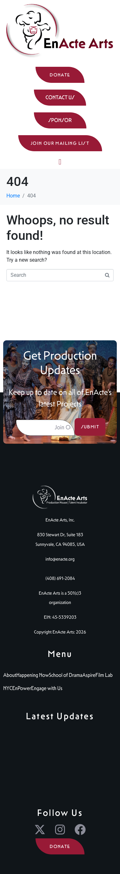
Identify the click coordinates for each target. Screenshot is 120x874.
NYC (7, 688)
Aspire (88, 675)
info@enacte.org (60, 559)
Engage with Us (46, 688)
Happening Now (32, 675)
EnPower (21, 688)
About (9, 675)
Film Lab (104, 675)
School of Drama (65, 675)
